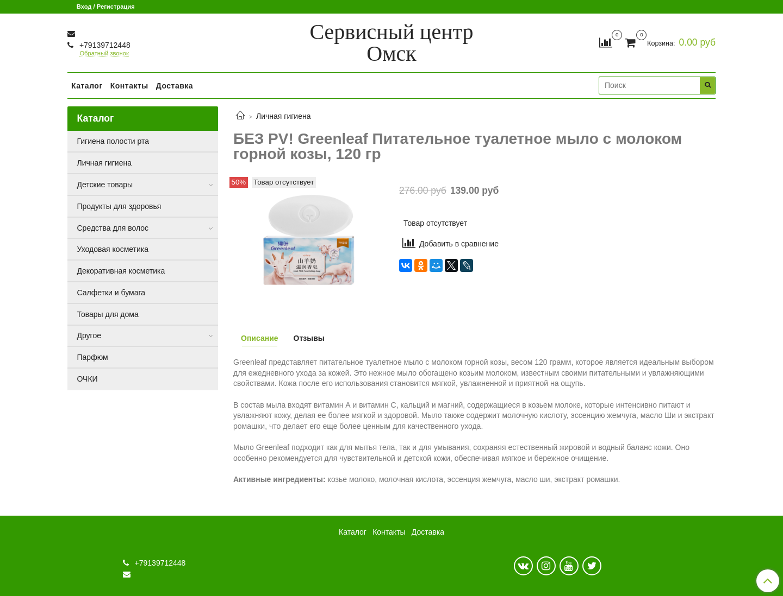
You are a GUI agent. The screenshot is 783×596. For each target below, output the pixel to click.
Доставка (174, 85)
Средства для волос (113, 228)
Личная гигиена (283, 116)
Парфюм (92, 357)
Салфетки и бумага (111, 292)
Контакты (129, 85)
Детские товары (105, 184)
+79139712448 (103, 45)
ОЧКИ (87, 379)
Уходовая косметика (113, 249)
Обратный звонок (103, 53)
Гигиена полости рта (113, 141)
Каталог (87, 85)
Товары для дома (108, 314)
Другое (89, 335)
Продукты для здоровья (119, 206)
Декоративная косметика (121, 271)
